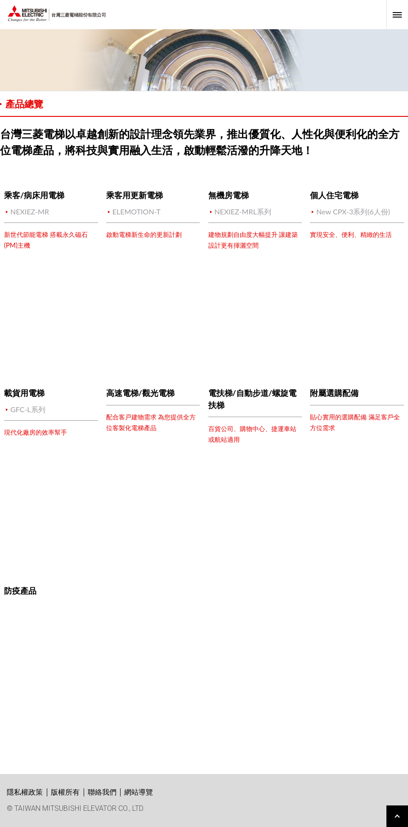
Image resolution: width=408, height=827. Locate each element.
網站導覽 (138, 792)
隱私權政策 (25, 792)
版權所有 (65, 792)
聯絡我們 (102, 792)
